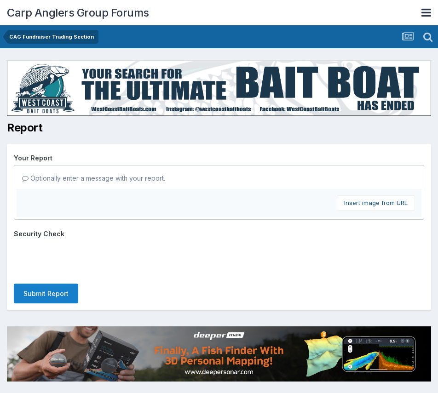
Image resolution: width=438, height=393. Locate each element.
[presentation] (84, 259)
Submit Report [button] (46, 293)
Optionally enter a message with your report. (93, 178)
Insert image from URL (376, 202)
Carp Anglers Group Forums (78, 12)
